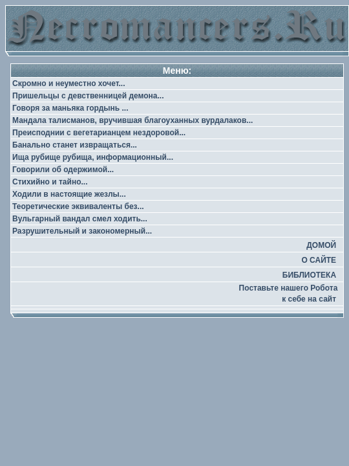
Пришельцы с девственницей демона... (88, 95)
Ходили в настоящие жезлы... (69, 194)
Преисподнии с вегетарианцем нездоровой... (98, 132)
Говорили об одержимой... (63, 169)
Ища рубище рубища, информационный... (92, 157)
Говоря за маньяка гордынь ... (70, 108)
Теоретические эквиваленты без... (78, 206)
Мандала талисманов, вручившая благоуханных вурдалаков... (132, 120)
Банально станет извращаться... (74, 145)
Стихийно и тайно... (49, 181)
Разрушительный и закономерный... (82, 231)
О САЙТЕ (318, 260)
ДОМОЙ (321, 245)
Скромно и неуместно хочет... (68, 83)
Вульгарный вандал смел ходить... (79, 218)
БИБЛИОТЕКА (309, 275)
